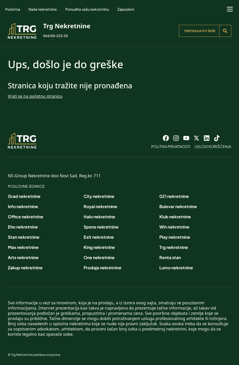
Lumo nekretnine (176, 267)
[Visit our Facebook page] (166, 138)
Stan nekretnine (23, 237)
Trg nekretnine (173, 247)
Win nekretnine (174, 227)
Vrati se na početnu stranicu (35, 96)
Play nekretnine (174, 237)
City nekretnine (99, 196)
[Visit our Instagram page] (176, 138)
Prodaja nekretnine (102, 267)
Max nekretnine (23, 247)
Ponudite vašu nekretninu (87, 9)
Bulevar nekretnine (178, 206)
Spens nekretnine (101, 227)
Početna (12, 9)
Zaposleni (125, 9)
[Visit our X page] (196, 138)
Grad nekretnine (24, 196)
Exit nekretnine (99, 237)
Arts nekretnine (23, 257)
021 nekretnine (174, 196)
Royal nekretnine (100, 206)
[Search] (225, 31)
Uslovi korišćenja (213, 146)
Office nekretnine (25, 216)
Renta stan (170, 257)
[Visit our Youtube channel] (186, 138)
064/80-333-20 (55, 35)
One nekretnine (99, 257)
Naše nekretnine (42, 9)
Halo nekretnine (99, 216)
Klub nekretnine (175, 216)
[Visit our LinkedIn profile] (206, 138)
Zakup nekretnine (25, 267)
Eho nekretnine (23, 227)
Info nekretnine (23, 206)
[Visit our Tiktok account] (217, 138)
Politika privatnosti (170, 146)
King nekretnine (99, 247)
